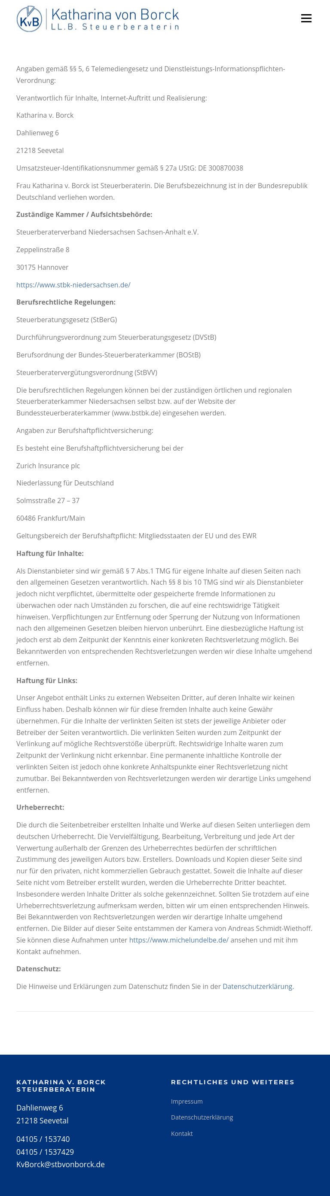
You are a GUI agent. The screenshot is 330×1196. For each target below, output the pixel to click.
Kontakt (182, 1133)
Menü (306, 18)
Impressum (187, 1101)
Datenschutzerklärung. (258, 986)
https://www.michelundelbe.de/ (179, 940)
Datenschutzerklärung (202, 1117)
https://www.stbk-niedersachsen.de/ (73, 285)
